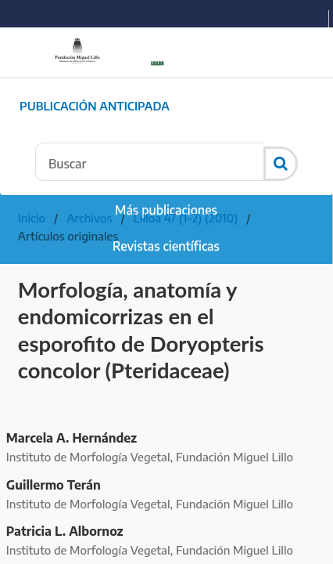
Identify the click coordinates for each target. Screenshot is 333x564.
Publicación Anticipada (95, 106)
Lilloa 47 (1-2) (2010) (186, 218)
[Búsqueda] (149, 162)
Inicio (31, 218)
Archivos (89, 218)
